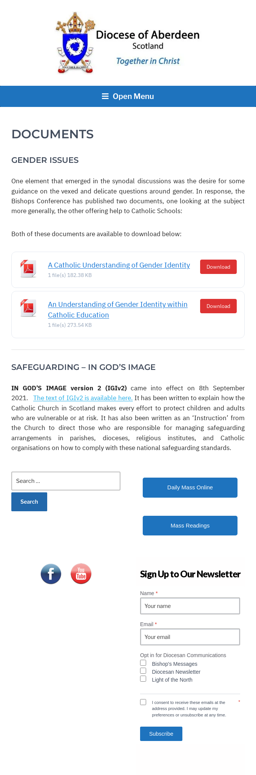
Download (218, 266)
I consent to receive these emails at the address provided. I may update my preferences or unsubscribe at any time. (189, 709)
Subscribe (161, 734)
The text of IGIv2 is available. (83, 398)
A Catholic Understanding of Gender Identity (119, 264)
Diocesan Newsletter (176, 672)
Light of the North (172, 680)
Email (148, 624)
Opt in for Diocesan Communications (183, 655)
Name (149, 593)
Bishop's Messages (174, 664)
